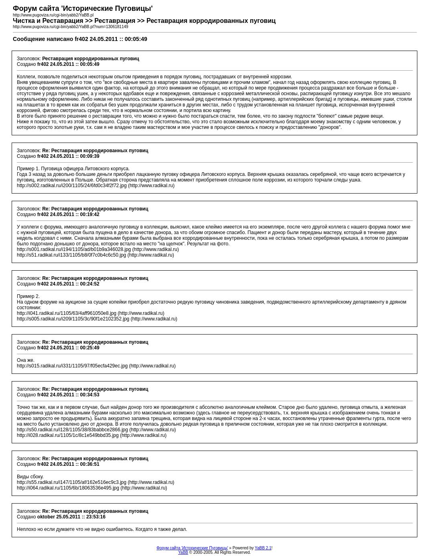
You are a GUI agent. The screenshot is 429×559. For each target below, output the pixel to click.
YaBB (183, 552)
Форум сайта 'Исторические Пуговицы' (192, 548)
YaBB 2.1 (263, 548)
